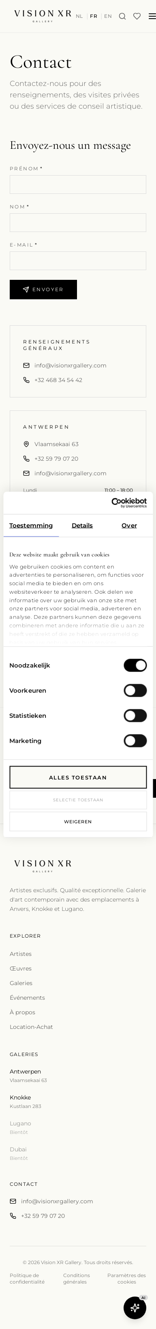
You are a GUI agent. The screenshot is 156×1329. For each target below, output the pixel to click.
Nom (20, 207)
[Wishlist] (137, 16)
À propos (22, 1012)
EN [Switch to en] (108, 16)
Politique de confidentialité (27, 1278)
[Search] (122, 16)
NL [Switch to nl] (79, 16)
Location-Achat (31, 1027)
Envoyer (43, 289)
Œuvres (21, 968)
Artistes (21, 954)
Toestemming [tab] (31, 525)
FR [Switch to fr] (93, 16)
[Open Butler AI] (135, 1308)
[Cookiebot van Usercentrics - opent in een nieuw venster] (112, 503)
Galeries (21, 983)
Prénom (26, 168)
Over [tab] (129, 525)
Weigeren (78, 821)
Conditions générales (76, 1278)
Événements (27, 997)
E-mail (24, 245)
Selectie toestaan (78, 800)
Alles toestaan (78, 777)
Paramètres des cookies (126, 1278)
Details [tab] (82, 525)
